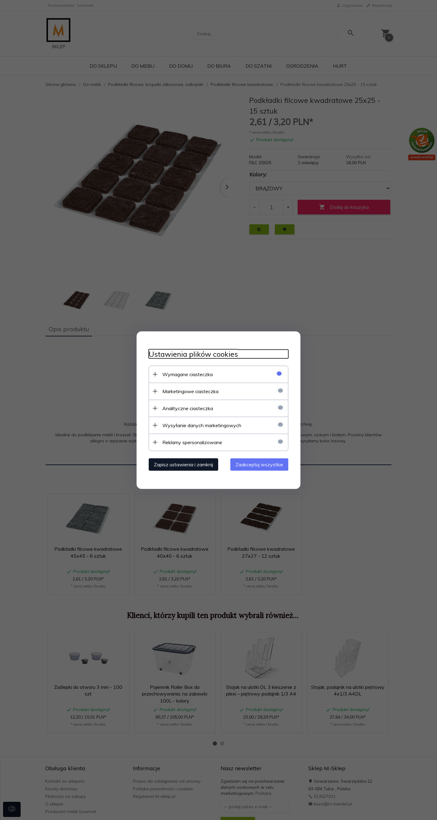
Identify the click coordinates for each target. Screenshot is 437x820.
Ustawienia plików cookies (193, 353)
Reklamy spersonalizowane (192, 442)
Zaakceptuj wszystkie (259, 464)
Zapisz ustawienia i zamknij (183, 464)
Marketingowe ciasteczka (190, 391)
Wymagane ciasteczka (187, 374)
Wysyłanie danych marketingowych (201, 425)
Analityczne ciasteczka (187, 408)
